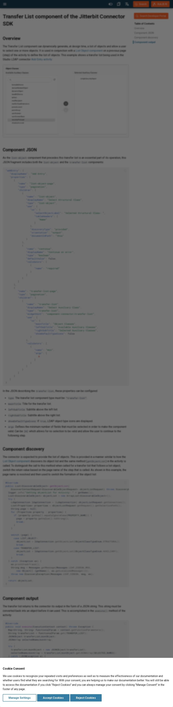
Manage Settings (20, 697)
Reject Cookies (86, 697)
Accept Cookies (53, 697)
